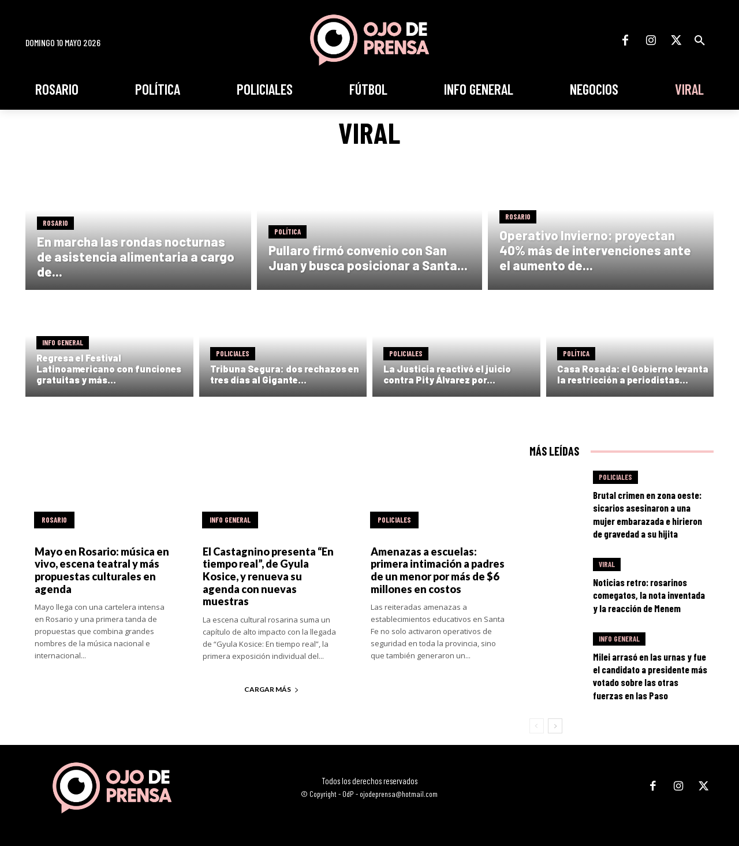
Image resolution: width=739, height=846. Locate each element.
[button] (700, 40)
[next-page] (555, 725)
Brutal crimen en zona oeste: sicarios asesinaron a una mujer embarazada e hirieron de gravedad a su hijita (647, 514)
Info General (62, 342)
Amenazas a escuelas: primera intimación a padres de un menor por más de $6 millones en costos (438, 570)
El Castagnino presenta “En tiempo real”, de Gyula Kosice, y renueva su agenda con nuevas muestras (268, 576)
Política (287, 231)
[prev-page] (536, 725)
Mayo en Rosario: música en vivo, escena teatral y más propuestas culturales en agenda (102, 570)
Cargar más (271, 689)
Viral (607, 564)
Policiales (232, 353)
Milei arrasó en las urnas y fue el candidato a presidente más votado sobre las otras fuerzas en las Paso (650, 675)
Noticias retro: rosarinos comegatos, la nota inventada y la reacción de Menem (649, 594)
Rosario (55, 223)
